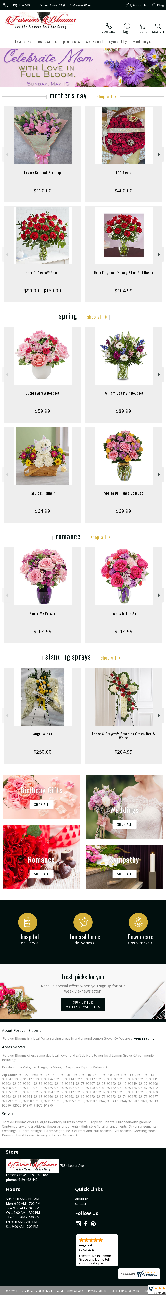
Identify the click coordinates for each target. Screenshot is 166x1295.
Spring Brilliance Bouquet (123, 493)
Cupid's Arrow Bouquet (43, 393)
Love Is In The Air (124, 613)
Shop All (104, 96)
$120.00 (42, 190)
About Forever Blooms (21, 1030)
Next (160, 154)
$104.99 (123, 290)
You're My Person (42, 613)
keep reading (144, 1038)
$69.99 (123, 511)
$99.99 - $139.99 (42, 290)
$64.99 (42, 511)
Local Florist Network (125, 1291)
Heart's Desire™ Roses (42, 272)
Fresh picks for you (83, 983)
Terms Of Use (74, 1291)
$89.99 (123, 411)
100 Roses (123, 172)
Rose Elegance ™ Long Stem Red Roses (123, 272)
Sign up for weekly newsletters (83, 1004)
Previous (6, 154)
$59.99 (42, 411)
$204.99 (123, 751)
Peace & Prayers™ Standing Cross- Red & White (123, 735)
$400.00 (123, 190)
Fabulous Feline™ (42, 493)
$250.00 (42, 751)
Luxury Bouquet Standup (42, 172)
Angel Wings (42, 733)
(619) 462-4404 (20, 5)
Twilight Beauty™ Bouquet (123, 393)
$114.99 (123, 631)
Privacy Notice (97, 1291)
